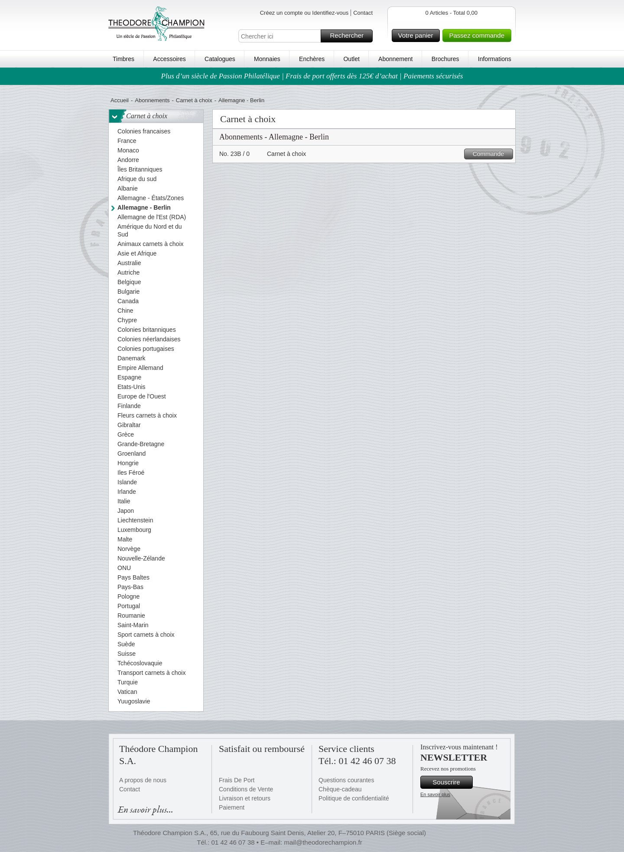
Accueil (119, 100)
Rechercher (350, 35)
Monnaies (267, 58)
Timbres (123, 58)
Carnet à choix (194, 100)
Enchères (312, 58)
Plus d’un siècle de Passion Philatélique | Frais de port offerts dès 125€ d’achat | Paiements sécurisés (312, 76)
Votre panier (418, 35)
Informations (494, 58)
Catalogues (220, 58)
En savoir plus (435, 794)
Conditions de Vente (246, 789)
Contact (363, 13)
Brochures (445, 58)
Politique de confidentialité (353, 798)
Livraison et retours (244, 798)
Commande (491, 154)
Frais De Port (236, 780)
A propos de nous (142, 780)
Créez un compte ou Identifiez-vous (304, 13)
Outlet (351, 58)
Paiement (231, 807)
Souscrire (451, 782)
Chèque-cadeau (340, 789)
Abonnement (395, 58)
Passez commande (479, 35)
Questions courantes (346, 780)
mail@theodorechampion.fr (323, 842)
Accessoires (169, 58)
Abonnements (152, 100)
